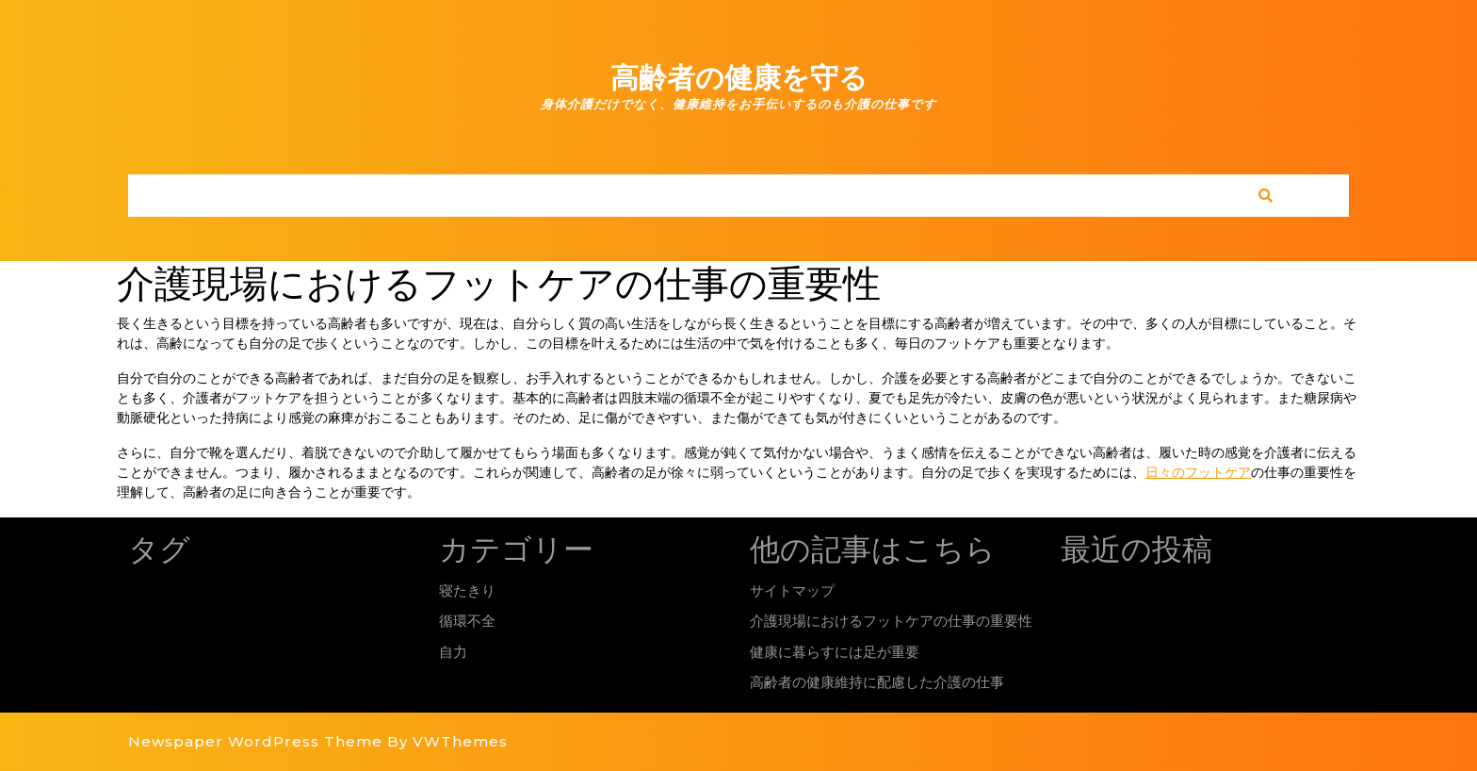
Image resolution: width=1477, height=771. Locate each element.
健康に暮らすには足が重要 (834, 652)
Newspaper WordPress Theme (255, 741)
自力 (453, 652)
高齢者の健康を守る (739, 77)
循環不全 (467, 621)
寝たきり (467, 590)
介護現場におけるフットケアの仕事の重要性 (891, 621)
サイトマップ (792, 590)
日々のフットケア (1198, 472)
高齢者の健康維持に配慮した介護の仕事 (877, 682)
